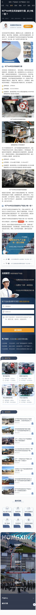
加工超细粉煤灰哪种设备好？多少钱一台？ (22, 263)
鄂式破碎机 (6, 376)
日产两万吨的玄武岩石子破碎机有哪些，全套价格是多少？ (23, 419)
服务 (29, 5)
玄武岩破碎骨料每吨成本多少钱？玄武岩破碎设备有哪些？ (23, 479)
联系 (33, 5)
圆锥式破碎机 (23, 376)
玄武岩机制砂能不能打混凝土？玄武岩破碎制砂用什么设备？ (23, 430)
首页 (10, 2)
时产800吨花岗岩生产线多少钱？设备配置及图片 (23, 489)
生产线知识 (22, 2)
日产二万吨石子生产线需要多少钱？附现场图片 (23, 439)
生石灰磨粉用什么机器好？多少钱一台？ (21, 259)
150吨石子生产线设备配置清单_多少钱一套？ (24, 469)
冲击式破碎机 (23, 398)
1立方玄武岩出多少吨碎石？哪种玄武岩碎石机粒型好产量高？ (23, 450)
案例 (16, 5)
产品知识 (15, 2)
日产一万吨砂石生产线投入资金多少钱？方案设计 (23, 459)
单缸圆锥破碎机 (8, 398)
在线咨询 (28, 26)
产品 (7, 5)
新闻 (11, 5)
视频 (20, 5)
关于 (24, 5)
